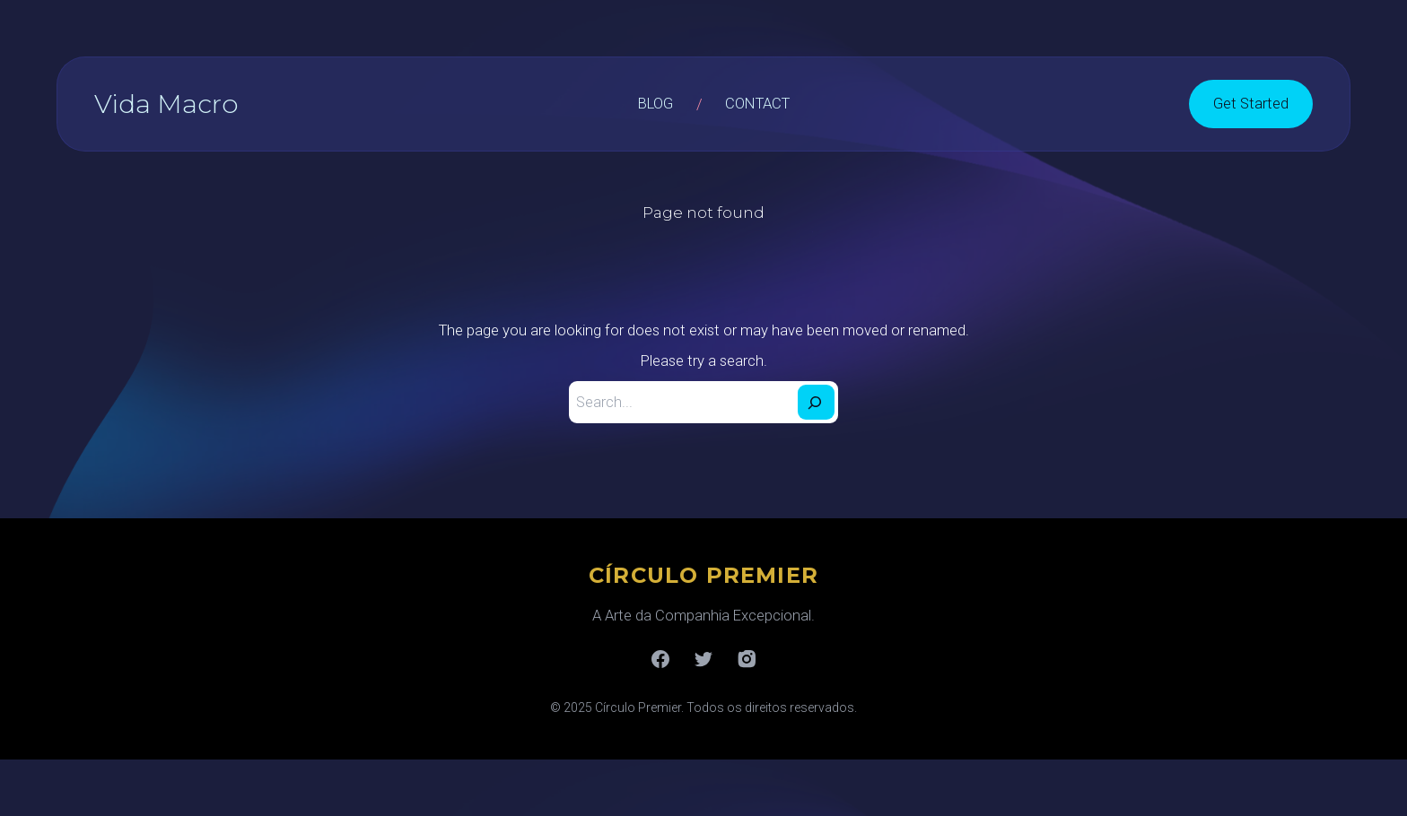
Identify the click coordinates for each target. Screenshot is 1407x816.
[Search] (816, 402)
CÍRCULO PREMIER (703, 575)
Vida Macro (166, 103)
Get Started (1251, 103)
